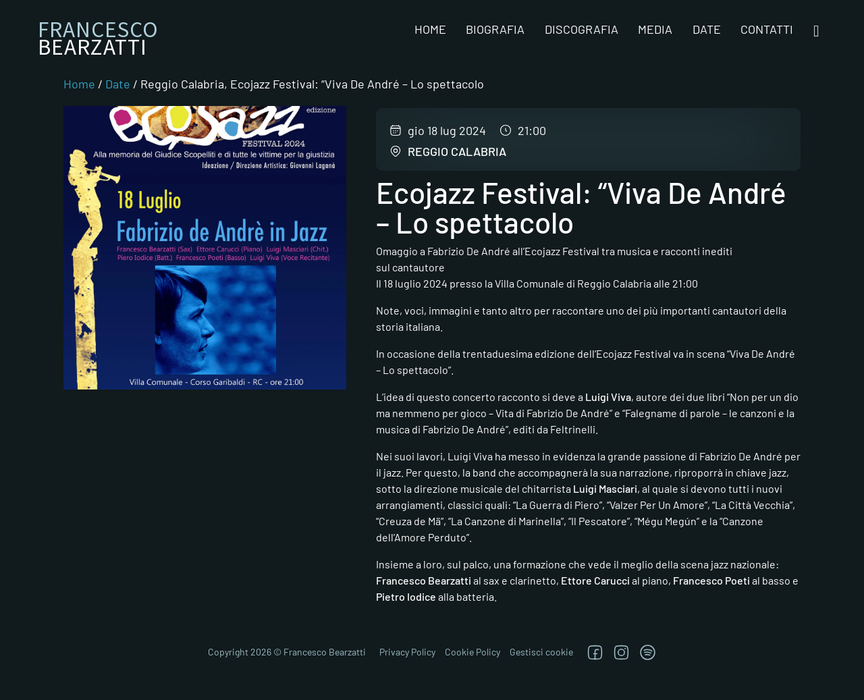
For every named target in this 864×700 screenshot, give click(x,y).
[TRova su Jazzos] (647, 652)
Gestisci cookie (541, 651)
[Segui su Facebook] (595, 652)
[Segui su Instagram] (621, 652)
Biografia (495, 29)
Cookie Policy (472, 651)
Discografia (581, 29)
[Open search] (816, 31)
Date (707, 29)
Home (430, 29)
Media (655, 29)
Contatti (766, 29)
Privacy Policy (407, 651)
